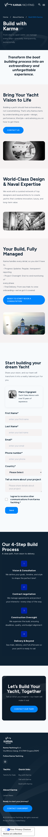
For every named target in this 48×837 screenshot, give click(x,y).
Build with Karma (25, 784)
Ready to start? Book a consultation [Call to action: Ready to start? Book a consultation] (19, 300)
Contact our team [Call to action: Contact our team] (24, 709)
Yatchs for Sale (9, 775)
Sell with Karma (25, 779)
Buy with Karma (25, 775)
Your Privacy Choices (20, 829)
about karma (18, 17)
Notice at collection (12, 834)
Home (5, 17)
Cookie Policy (19, 821)
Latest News (8, 795)
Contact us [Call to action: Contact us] (13, 130)
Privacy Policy (8, 821)
